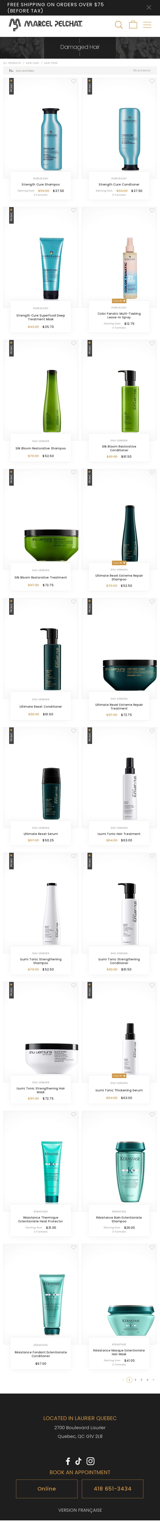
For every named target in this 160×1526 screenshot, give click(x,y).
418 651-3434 (113, 1494)
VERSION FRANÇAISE (80, 1516)
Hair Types (51, 68)
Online (47, 1494)
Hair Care (33, 68)
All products (12, 68)
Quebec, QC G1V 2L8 (80, 1442)
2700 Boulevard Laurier (80, 1433)
